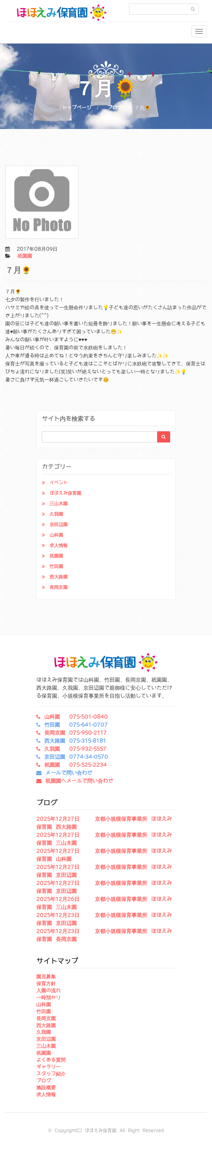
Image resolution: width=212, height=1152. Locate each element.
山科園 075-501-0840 (76, 717)
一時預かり (48, 997)
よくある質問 (51, 1060)
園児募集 (46, 976)
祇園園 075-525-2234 (75, 765)
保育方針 (46, 983)
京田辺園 (59, 524)
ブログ (114, 108)
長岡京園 (59, 587)
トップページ (76, 108)
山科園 (56, 535)
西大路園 (59, 576)
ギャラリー (48, 1067)
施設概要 (46, 1087)
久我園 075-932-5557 (75, 749)
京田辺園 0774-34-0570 (76, 757)
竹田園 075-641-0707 (76, 725)
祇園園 (24, 256)
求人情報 (59, 545)
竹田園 (56, 566)
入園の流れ (48, 990)
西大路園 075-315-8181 (75, 741)
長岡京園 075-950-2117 (75, 733)
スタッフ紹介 (51, 1074)
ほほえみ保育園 (65, 493)
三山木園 (59, 503)
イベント (59, 482)
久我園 (56, 514)
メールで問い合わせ (68, 773)
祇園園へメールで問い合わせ (79, 781)
